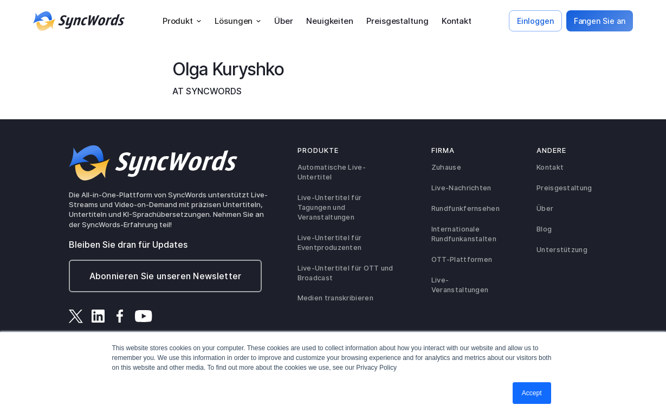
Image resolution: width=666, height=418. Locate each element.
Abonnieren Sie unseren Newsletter (165, 276)
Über (283, 21)
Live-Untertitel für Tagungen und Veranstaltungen (330, 207)
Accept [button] (532, 393)
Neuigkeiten (329, 21)
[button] (182, 21)
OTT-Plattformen (462, 259)
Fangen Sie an (599, 20)
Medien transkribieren (335, 298)
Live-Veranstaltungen (460, 285)
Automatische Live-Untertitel (332, 172)
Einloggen (535, 20)
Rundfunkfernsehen (465, 208)
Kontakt (456, 21)
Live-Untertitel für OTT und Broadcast (345, 273)
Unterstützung (561, 250)
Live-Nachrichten (461, 188)
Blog (544, 229)
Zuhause (446, 167)
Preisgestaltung (397, 21)
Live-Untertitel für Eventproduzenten (330, 243)
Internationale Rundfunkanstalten (463, 234)
